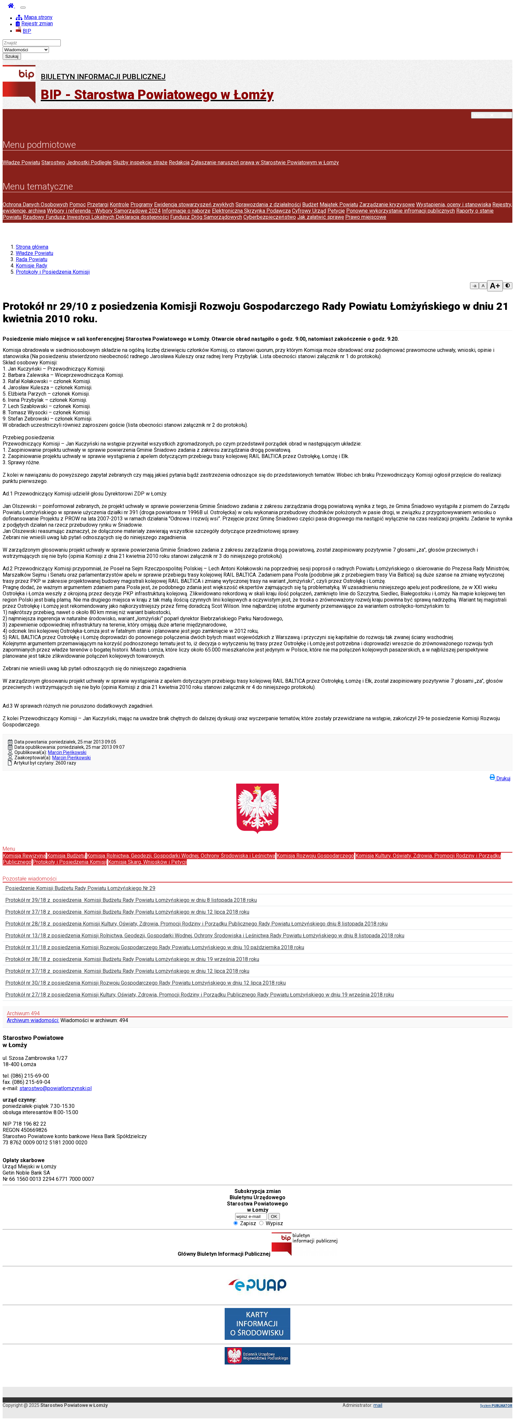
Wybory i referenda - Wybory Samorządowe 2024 (104, 211)
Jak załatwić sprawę (320, 217)
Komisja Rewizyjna (24, 856)
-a (475, 285)
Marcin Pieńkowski (67, 752)
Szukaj (11, 56)
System (496, 1406)
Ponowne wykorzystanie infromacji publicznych (400, 211)
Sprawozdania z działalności (268, 204)
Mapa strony (34, 17)
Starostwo (53, 162)
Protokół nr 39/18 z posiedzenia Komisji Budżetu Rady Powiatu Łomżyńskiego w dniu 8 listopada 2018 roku (131, 900)
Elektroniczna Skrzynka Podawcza (251, 211)
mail (377, 1405)
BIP (23, 31)
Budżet (310, 204)
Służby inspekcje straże (140, 162)
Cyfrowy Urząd (309, 211)
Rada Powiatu (31, 259)
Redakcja (179, 162)
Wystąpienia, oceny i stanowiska (453, 204)
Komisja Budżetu (66, 856)
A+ (495, 285)
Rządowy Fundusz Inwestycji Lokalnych (69, 217)
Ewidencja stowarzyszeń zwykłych (194, 204)
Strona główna (32, 247)
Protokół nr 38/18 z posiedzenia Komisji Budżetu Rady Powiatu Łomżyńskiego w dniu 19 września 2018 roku (132, 959)
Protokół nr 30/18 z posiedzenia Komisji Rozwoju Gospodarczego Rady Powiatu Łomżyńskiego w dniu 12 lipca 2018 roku (145, 983)
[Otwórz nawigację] (23, 8)
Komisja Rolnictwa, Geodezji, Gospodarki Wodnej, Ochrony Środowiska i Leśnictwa (181, 856)
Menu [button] (492, 115)
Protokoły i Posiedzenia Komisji (53, 272)
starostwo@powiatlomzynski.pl (55, 1088)
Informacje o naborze (186, 211)
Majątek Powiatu (339, 204)
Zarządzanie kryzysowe (387, 204)
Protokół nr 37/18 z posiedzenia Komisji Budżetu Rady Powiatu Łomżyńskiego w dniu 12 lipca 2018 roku (127, 912)
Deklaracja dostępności (142, 217)
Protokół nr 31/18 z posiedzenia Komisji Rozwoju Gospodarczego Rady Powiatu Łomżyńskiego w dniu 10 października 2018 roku (154, 947)
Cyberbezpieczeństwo (269, 217)
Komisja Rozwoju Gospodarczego (315, 856)
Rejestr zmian (34, 23)
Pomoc (77, 204)
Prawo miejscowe (365, 217)
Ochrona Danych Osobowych (35, 204)
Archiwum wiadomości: (33, 1020)
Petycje (336, 211)
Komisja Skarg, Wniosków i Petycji (147, 862)
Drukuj (500, 777)
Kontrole (119, 204)
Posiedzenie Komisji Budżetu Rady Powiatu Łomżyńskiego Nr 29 (80, 888)
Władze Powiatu (21, 162)
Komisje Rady (31, 266)
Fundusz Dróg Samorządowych (206, 217)
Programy (141, 204)
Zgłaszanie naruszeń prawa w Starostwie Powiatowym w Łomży (265, 162)
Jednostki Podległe (89, 162)
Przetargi (97, 204)
